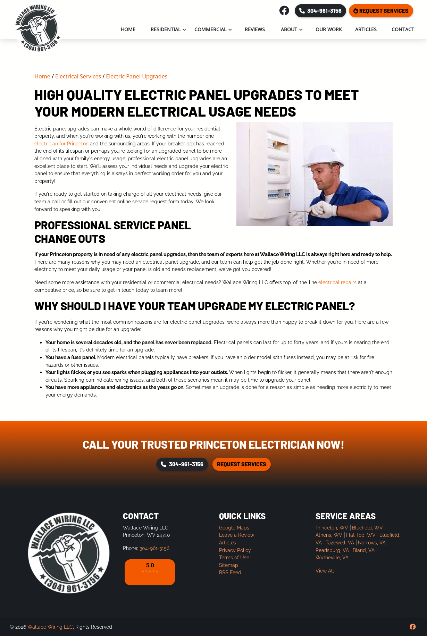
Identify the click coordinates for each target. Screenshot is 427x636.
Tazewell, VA (340, 542)
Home (42, 76)
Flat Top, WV (361, 535)
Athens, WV (329, 535)
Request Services (381, 10)
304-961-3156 (320, 10)
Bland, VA (364, 550)
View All (325, 571)
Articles (227, 542)
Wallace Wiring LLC (50, 627)
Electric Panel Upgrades (136, 76)
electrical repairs (337, 282)
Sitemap (228, 565)
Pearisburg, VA (332, 550)
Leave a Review (236, 535)
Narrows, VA (372, 542)
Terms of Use (234, 557)
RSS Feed (230, 572)
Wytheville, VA (332, 557)
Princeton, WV (332, 528)
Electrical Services (78, 76)
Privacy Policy (235, 550)
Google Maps (234, 528)
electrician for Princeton (61, 143)
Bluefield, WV (367, 528)
